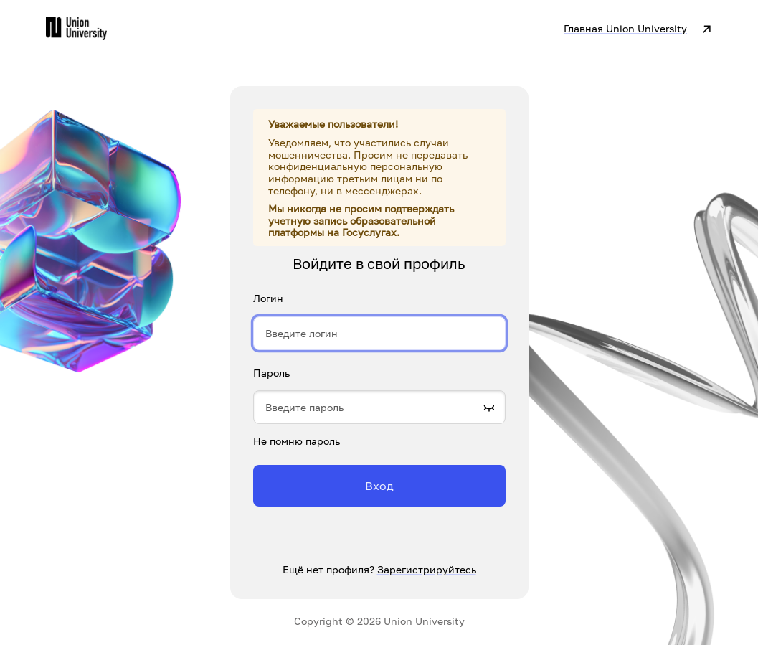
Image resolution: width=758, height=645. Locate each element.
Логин (268, 298)
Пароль (271, 373)
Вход (379, 486)
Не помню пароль (296, 441)
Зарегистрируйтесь (426, 569)
